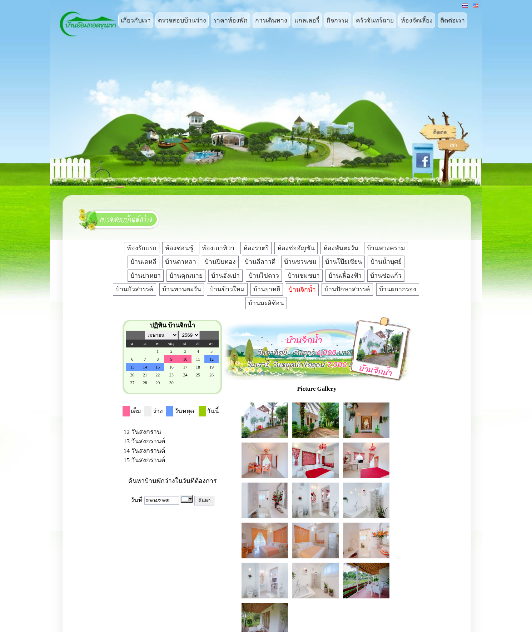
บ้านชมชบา (304, 275)
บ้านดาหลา (180, 261)
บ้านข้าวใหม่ (227, 289)
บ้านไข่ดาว (264, 275)
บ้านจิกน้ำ (302, 289)
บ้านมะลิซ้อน (266, 303)
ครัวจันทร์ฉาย (375, 20)
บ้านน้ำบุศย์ (386, 261)
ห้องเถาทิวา (218, 248)
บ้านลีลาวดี (260, 261)
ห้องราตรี (256, 248)
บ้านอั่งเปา (225, 275)
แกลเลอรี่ (306, 20)
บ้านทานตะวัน (181, 289)
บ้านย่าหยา (145, 275)
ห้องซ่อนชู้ (179, 248)
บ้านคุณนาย (186, 275)
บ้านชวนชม (300, 261)
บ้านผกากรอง (397, 289)
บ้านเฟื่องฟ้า (345, 275)
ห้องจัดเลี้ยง (417, 20)
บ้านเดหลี (143, 261)
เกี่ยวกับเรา (136, 20)
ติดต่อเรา (452, 20)
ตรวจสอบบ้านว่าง (182, 20)
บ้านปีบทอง (220, 261)
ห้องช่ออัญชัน (296, 248)
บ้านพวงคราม (386, 248)
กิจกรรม (338, 20)
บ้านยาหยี (266, 289)
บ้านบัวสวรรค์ (134, 289)
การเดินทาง (271, 20)
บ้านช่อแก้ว (386, 275)
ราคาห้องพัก (230, 20)
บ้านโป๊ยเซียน (343, 261)
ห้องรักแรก (141, 248)
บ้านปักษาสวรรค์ (347, 289)
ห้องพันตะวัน (340, 248)
